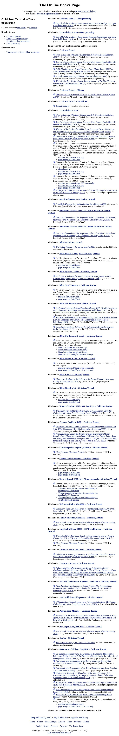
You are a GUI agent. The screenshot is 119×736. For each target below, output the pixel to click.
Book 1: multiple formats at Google (72, 347)
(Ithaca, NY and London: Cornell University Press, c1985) (83, 130)
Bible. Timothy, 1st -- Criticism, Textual (76, 388)
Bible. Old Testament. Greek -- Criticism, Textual (80, 336)
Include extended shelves (85, 11)
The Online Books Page (59, 5)
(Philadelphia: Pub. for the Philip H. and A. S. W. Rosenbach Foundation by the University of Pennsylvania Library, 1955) (85, 656)
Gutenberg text (64, 169)
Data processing (13, 43)
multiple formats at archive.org (71, 157)
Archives (63, 726)
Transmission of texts (68, 110)
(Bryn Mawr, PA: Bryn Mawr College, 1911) (84, 617)
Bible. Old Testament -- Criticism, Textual (77, 303)
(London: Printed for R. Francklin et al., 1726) (83, 675)
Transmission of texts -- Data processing (22, 52)
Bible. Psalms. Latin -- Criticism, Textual (77, 359)
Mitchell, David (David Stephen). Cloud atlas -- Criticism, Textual (88, 581)
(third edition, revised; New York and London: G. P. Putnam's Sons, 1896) (84, 571)
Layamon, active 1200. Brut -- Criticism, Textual (80, 550)
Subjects (77, 722)
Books (38, 726)
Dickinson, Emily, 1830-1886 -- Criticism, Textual (80, 504)
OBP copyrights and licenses (59, 733)
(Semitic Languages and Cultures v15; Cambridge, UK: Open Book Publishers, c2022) (85, 309)
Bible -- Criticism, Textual (70, 242)
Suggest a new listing (79, 717)
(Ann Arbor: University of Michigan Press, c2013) (83, 70)
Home (32, 722)
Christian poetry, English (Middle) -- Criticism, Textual (83, 447)
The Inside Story (76, 726)
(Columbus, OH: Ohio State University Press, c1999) (84, 428)
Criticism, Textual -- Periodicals (73, 101)
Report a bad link (61, 717)
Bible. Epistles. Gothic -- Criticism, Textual (78, 272)
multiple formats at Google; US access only (76, 183)
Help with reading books (41, 717)
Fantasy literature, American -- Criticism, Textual (81, 518)
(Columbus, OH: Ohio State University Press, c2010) (84, 218)
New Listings (50, 722)
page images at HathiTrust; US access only (75, 370)
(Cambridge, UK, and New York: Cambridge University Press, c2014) (83, 537)
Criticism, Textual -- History (71, 90)
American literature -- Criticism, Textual (77, 199)
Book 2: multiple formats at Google (72, 350)
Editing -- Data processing (17, 39)
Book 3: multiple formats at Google (72, 352)
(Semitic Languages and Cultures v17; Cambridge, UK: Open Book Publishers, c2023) (85, 319)
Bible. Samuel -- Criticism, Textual (74, 374)
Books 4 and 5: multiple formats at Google (75, 354)
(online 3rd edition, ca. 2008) (81, 76)
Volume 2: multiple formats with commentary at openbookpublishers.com (78, 494)
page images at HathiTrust (69, 160)
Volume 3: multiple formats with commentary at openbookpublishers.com (78, 498)
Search (40, 722)
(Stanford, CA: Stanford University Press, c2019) (82, 588)
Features (54, 726)
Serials (86, 722)
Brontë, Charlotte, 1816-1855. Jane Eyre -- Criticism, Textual (86, 406)
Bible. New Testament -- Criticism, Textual (77, 285)
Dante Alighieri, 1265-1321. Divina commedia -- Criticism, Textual (88, 479)
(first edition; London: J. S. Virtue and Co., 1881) (82, 662)
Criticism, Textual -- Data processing (75, 19)
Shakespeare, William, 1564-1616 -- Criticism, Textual (82, 649)
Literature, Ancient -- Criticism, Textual (76, 563)
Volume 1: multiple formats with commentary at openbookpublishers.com (78, 489)
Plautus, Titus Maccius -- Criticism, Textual (78, 611)
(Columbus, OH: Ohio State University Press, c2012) (82, 412)
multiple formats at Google (69, 265)
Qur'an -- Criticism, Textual (71, 638)
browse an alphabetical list (48, 14)
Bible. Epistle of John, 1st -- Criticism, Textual (79, 253)
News (46, 726)
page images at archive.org (69, 475)
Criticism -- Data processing (18, 41)
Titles (69, 722)
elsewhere (33, 28)
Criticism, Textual (13, 36)
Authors (61, 722)
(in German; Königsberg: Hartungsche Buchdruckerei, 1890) (82, 277)
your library (21, 28)
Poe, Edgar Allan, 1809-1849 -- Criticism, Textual (80, 627)
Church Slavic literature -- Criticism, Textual (79, 459)
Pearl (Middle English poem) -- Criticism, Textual (81, 597)
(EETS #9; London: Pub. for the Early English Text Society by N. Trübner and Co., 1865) (84, 437)
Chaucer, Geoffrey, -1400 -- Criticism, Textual (79, 422)
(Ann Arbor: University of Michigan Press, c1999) (84, 137)
